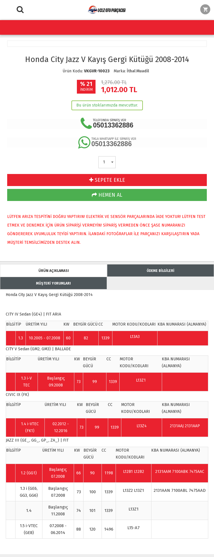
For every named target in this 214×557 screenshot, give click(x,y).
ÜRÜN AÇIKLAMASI (53, 271)
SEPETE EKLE (107, 180)
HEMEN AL (107, 195)
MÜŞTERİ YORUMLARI (53, 283)
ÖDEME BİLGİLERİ (160, 271)
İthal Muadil (138, 71)
